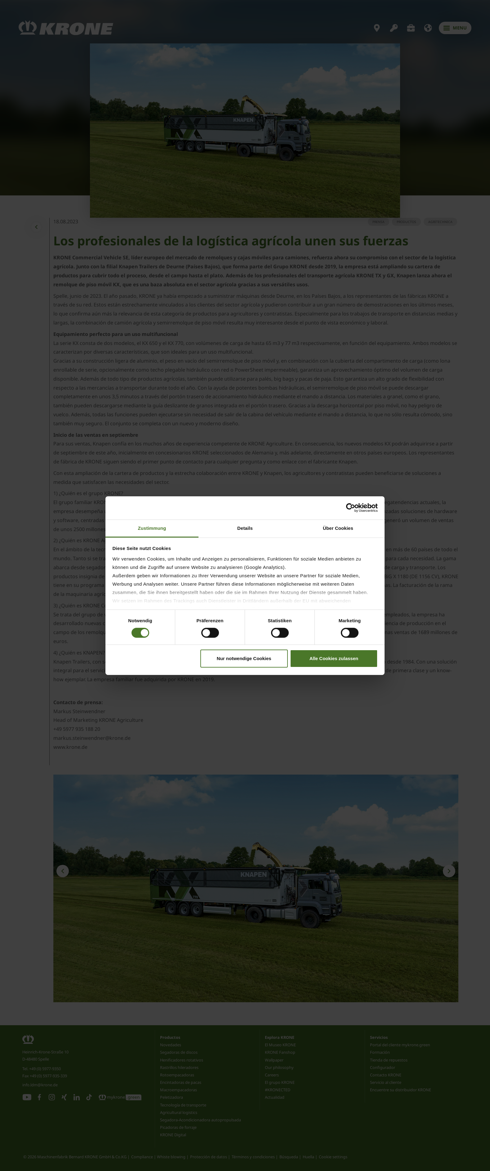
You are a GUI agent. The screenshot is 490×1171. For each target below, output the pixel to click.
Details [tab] (245, 527)
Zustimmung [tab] (152, 527)
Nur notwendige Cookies (244, 658)
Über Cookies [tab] (338, 527)
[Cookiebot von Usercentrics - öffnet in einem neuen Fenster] (350, 507)
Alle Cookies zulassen (334, 658)
